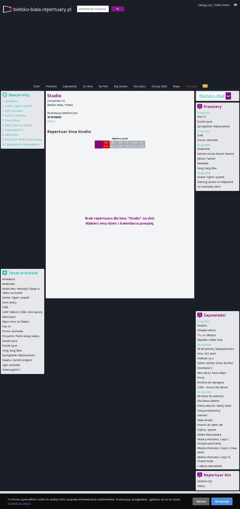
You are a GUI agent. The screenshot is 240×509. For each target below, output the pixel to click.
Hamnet (202, 415)
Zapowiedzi (70, 86)
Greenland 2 (204, 368)
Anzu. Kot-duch (206, 353)
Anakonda (203, 149)
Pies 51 (201, 116)
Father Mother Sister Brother (215, 363)
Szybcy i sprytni (206, 429)
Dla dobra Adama (208, 401)
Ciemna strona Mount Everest (215, 153)
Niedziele (202, 163)
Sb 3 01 (98, 144)
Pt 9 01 (141, 144)
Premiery (51, 86)
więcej (51, 121)
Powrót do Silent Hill (210, 425)
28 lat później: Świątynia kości (215, 349)
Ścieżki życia (204, 121)
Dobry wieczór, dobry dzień (214, 405)
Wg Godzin (121, 86)
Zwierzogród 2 (14, 130)
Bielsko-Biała (212, 96)
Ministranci (11, 134)
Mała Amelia (204, 420)
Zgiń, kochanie (14, 110)
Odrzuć (201, 501)
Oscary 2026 (159, 86)
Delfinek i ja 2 (205, 358)
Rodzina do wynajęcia (210, 382)
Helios (201, 486)
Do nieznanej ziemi (208, 186)
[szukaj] (92, 9)
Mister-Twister (206, 158)
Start (37, 86)
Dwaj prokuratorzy (208, 410)
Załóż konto (222, 5)
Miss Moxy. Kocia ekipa (211, 373)
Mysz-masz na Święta (18, 125)
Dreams (202, 325)
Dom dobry (12, 120)
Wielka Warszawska (209, 434)
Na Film (103, 86)
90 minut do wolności (210, 396)
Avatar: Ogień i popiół (210, 177)
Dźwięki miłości (206, 330)
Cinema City (204, 481)
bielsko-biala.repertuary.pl (42, 9)
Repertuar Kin (217, 474)
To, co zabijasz (206, 335)
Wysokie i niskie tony (210, 340)
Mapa (176, 86)
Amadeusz (11, 101)
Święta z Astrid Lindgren (17, 360)
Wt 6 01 (120, 144)
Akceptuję (222, 501)
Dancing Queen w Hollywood (215, 182)
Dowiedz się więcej (19, 503)
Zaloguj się (205, 5)
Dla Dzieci (140, 86)
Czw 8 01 (134, 144)
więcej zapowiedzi (211, 466)
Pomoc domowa (207, 140)
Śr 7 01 (127, 144)
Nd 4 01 (106, 144)
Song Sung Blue (207, 168)
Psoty (200, 377)
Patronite (192, 86)
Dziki (200, 135)
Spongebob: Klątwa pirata (213, 126)
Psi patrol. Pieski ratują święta (23, 139)
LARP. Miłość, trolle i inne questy (22, 312)
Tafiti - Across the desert (212, 387)
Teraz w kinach (23, 272)
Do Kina (88, 86)
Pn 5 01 (113, 144)
